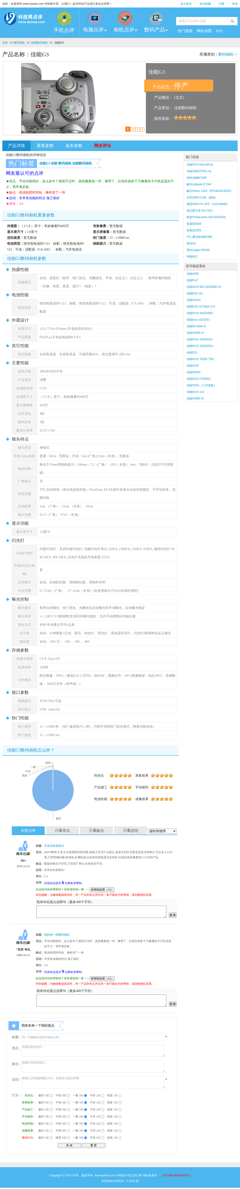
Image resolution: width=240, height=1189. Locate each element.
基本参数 (73, 145)
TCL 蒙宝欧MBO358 (199, 237)
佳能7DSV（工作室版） (201, 385)
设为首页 (186, 3)
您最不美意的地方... (93, 1066)
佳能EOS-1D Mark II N (201, 306)
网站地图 (204, 31)
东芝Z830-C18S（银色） (202, 197)
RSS (219, 31)
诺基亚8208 (194, 223)
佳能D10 (192, 352)
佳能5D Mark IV (196, 326)
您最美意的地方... (93, 1051)
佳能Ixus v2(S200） (199, 319)
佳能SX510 (194, 300)
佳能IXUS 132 (195, 392)
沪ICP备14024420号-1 (176, 1175)
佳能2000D (193, 372)
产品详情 (16, 145)
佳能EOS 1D (195, 293)
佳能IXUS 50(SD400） (201, 313)
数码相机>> (228, 54)
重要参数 (45, 145)
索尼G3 (191, 243)
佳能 (54, 163)
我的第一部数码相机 (57, 934)
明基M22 (192, 256)
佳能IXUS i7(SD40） (200, 378)
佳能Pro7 (192, 280)
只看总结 (130, 830)
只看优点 (62, 830)
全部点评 (28, 830)
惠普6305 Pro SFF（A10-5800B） (208, 204)
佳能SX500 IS (195, 332)
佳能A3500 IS (195, 398)
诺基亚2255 (194, 230)
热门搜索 (185, 31)
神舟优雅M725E (197, 177)
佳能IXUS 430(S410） (201, 339)
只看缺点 (96, 830)
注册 (221, 3)
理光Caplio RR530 (198, 250)
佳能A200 (193, 273)
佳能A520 (193, 365)
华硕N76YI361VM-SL (200, 164)
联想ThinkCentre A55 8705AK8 (206, 217)
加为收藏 (205, 3)
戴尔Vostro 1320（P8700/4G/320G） (210, 191)
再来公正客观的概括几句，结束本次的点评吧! (93, 1082)
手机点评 (64, 30)
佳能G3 (44, 163)
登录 (235, 3)
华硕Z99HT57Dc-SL (199, 171)
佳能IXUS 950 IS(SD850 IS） (205, 287)
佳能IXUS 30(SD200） (201, 346)
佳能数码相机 (39, 42)
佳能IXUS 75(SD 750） (201, 359)
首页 (5, 42)
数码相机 (19, 42)
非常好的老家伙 (54, 845)
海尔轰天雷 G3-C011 (200, 210)
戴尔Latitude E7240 (199, 184)
